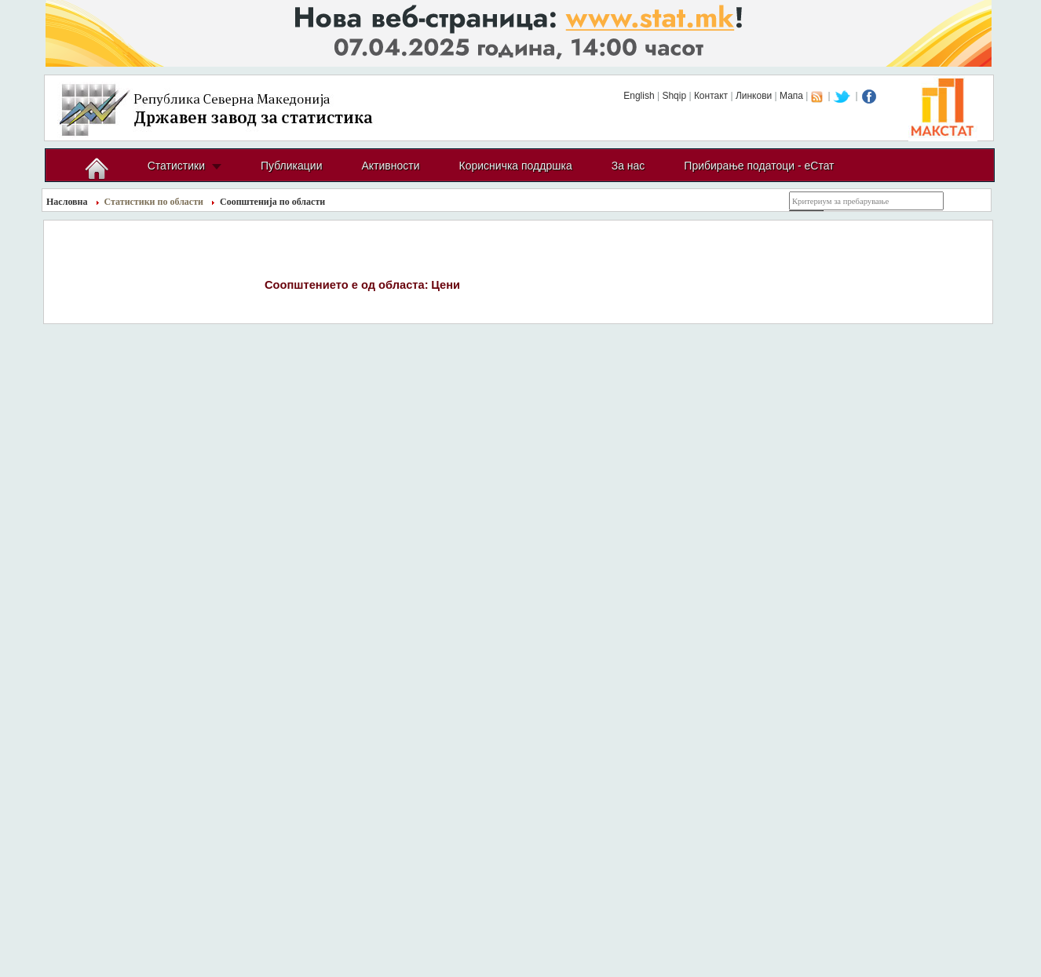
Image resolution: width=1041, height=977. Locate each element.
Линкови (754, 95)
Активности (390, 165)
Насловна (67, 201)
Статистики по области (154, 201)
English (638, 95)
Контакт (711, 95)
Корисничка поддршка (515, 165)
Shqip (674, 95)
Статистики (176, 165)
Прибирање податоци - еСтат (759, 165)
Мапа (791, 95)
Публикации (291, 165)
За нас (628, 165)
